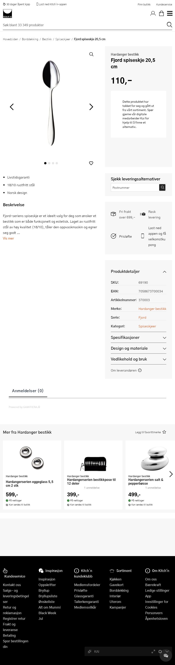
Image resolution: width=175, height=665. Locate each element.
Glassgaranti (84, 596)
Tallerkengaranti (86, 601)
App (148, 596)
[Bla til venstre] (11, 106)
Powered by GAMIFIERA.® (24, 407)
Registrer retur (14, 618)
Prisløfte (125, 236)
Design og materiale (129, 348)
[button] (91, 163)
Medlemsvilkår (85, 607)
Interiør (115, 596)
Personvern (153, 612)
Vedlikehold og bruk (129, 359)
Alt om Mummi (50, 607)
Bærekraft (153, 584)
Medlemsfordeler (87, 584)
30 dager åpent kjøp (16, 4)
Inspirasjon (47, 579)
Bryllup (44, 590)
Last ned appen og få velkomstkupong (157, 236)
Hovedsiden (10, 38)
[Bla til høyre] (90, 106)
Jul (41, 618)
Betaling (9, 635)
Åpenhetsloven (156, 618)
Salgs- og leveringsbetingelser (16, 596)
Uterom (115, 601)
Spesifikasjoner (125, 337)
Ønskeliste (47, 601)
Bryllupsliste (48, 596)
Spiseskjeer (62, 38)
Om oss (151, 579)
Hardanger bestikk (125, 54)
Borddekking (30, 38)
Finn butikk (144, 4)
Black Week (47, 612)
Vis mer (8, 238)
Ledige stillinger (157, 590)
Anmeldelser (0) (28, 390)
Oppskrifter (47, 584)
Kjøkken (115, 579)
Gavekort (117, 584)
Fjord (142, 317)
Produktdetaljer (125, 271)
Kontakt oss (12, 584)
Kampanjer (118, 607)
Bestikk (47, 38)
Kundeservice (164, 4)
